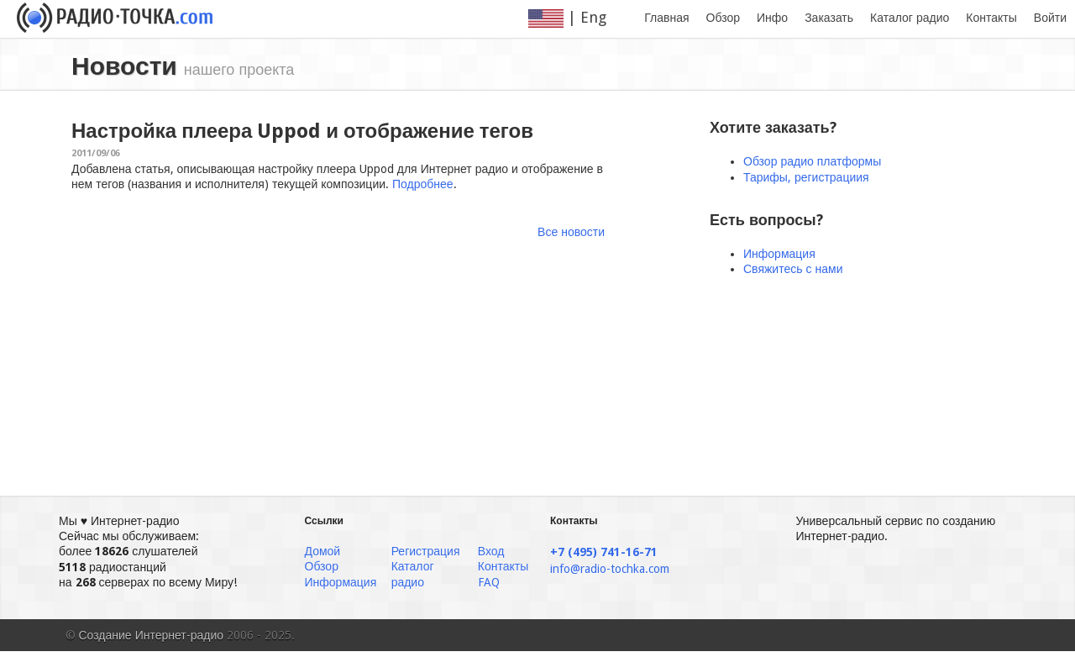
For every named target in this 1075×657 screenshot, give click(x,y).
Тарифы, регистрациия (806, 177)
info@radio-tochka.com (609, 569)
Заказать (829, 17)
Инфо (772, 17)
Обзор (723, 17)
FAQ (489, 582)
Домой (323, 551)
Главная (666, 17)
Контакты (991, 17)
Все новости (571, 232)
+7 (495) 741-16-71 (604, 552)
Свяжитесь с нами (792, 269)
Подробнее (423, 184)
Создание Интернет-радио (151, 635)
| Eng (577, 18)
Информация (779, 253)
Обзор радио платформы (812, 161)
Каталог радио (909, 17)
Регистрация (425, 551)
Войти (1050, 17)
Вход (491, 551)
